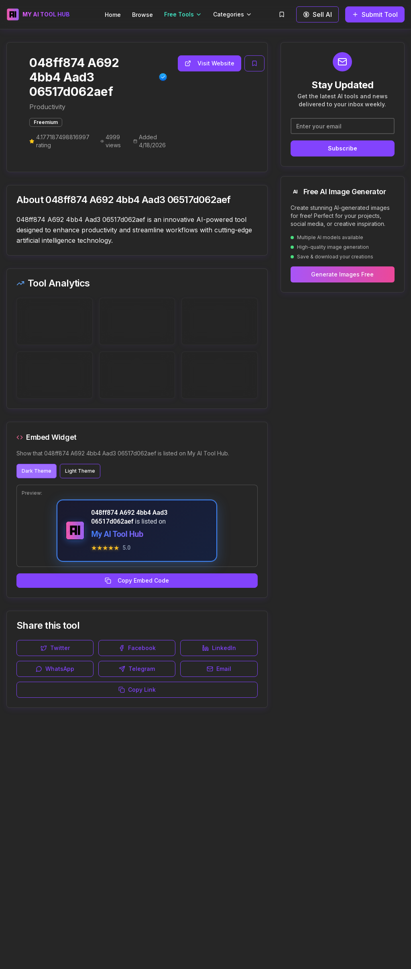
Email (219, 668)
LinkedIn (219, 647)
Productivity (47, 107)
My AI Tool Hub (117, 534)
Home (113, 14)
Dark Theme (36, 471)
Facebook (137, 647)
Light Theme (80, 471)
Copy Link (137, 689)
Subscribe (342, 148)
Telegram (137, 668)
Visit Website (209, 63)
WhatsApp (55, 668)
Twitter (55, 647)
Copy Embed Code (137, 580)
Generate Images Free (342, 274)
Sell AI (317, 14)
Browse (142, 14)
